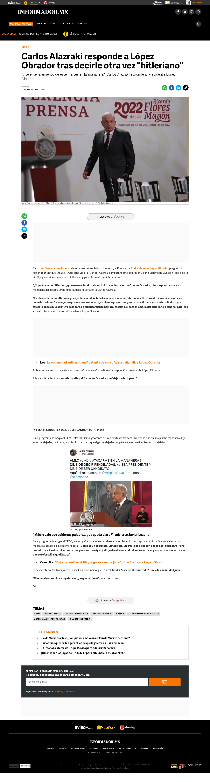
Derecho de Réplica (103, 768)
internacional (78, 748)
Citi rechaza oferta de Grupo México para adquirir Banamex (78, 648)
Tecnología (108, 748)
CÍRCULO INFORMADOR (82, 34)
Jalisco (41, 24)
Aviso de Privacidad (88, 768)
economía (158, 748)
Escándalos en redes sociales (143, 614)
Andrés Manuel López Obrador (49, 619)
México (54, 24)
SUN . (27, 87)
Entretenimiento (127, 748)
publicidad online (113, 753)
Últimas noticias (20, 24)
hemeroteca (94, 753)
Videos (68, 23)
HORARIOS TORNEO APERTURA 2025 (37, 34)
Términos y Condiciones (64, 692)
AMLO (37, 614)
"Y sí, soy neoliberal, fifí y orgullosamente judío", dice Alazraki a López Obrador (110, 562)
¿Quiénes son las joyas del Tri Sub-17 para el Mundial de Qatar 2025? (83, 653)
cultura (144, 748)
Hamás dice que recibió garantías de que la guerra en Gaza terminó (82, 643)
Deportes (93, 748)
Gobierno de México (102, 614)
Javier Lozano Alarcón (76, 614)
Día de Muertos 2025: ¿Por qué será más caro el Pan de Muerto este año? (85, 638)
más (82, 24)
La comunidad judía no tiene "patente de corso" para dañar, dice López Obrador (104, 362)
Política (120, 614)
